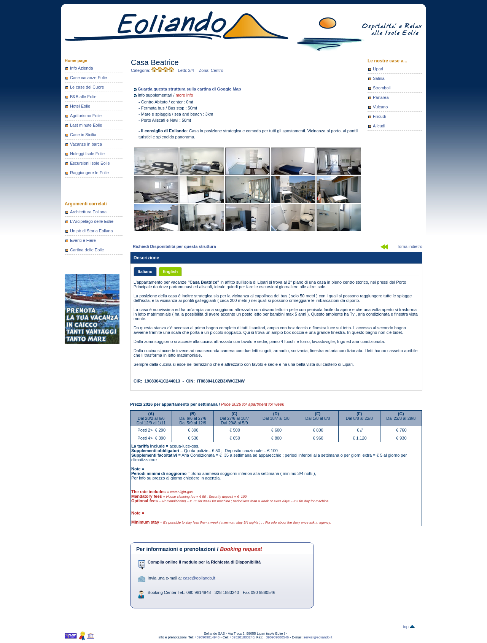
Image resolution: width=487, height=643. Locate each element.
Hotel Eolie (80, 106)
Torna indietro (409, 246)
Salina (379, 78)
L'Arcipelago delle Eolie (91, 221)
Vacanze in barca (86, 144)
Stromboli (381, 88)
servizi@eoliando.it (318, 637)
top (409, 626)
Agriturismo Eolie (86, 115)
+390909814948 (207, 637)
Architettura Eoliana (88, 212)
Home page (76, 60)
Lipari (378, 69)
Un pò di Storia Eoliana (91, 231)
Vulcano (380, 107)
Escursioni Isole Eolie (90, 163)
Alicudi (379, 126)
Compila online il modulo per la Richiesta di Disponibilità (204, 562)
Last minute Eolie (86, 125)
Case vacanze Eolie (88, 77)
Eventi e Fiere (83, 240)
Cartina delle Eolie (87, 250)
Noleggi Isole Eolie (87, 153)
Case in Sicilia (83, 134)
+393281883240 (241, 637)
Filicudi (379, 116)
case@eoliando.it (199, 578)
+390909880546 (276, 637)
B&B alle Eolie (83, 96)
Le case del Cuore (87, 87)
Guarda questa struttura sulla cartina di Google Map (189, 89)
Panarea (381, 97)
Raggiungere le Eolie (89, 172)
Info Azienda (81, 68)
